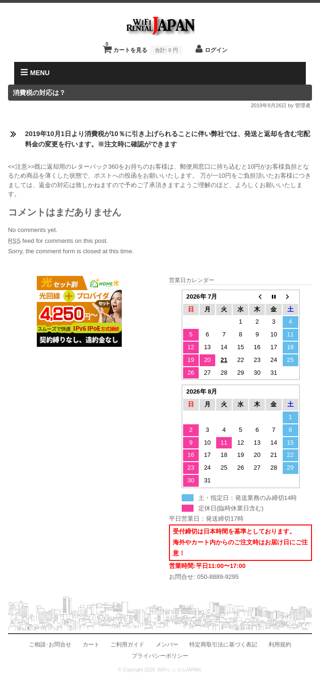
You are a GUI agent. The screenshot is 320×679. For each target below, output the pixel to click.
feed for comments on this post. (58, 240)
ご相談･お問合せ (50, 644)
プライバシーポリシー (160, 656)
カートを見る (144, 47)
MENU (35, 73)
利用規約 (280, 644)
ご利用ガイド (127, 644)
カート (91, 644)
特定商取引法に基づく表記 (223, 644)
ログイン (216, 50)
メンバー (167, 644)
